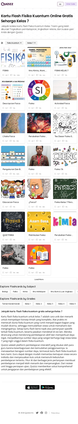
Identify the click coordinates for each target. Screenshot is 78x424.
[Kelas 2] (39, 304)
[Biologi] (5, 292)
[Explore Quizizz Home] (7, 4)
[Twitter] (37, 413)
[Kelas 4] (61, 304)
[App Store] (32, 387)
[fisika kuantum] (14, 43)
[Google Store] (48, 387)
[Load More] (39, 279)
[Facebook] (41, 413)
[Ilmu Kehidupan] (39, 292)
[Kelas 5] (73, 304)
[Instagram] (46, 413)
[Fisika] (15, 292)
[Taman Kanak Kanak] (11, 304)
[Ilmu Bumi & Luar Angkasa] (62, 292)
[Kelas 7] (31, 43)
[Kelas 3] (50, 304)
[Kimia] (25, 292)
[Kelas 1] (28, 304)
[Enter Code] (70, 4)
